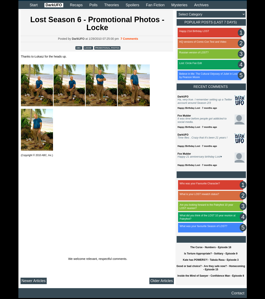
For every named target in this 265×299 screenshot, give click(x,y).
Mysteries (179, 5)
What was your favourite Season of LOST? (203, 226)
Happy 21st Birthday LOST (194, 31)
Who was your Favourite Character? (200, 183)
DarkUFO (54, 5)
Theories (111, 5)
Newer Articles (34, 281)
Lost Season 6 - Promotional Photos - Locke (97, 23)
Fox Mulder (184, 115)
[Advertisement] (98, 208)
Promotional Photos (107, 48)
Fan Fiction (155, 5)
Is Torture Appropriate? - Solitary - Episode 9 (211, 253)
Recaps (76, 5)
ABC (78, 48)
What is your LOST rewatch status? (199, 194)
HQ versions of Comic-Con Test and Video (202, 41)
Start (34, 5)
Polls (93, 5)
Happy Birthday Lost (189, 108)
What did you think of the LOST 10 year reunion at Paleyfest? (208, 217)
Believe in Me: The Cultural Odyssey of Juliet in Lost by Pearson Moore (208, 75)
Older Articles (161, 281)
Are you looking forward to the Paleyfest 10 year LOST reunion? (206, 206)
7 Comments (129, 38)
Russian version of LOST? (194, 52)
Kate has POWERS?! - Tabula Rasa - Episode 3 (211, 259)
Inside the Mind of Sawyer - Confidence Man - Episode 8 (210, 275)
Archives (201, 5)
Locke (88, 48)
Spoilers (132, 5)
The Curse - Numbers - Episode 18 (210, 247)
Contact (237, 293)
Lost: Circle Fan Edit (190, 63)
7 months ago (209, 108)
